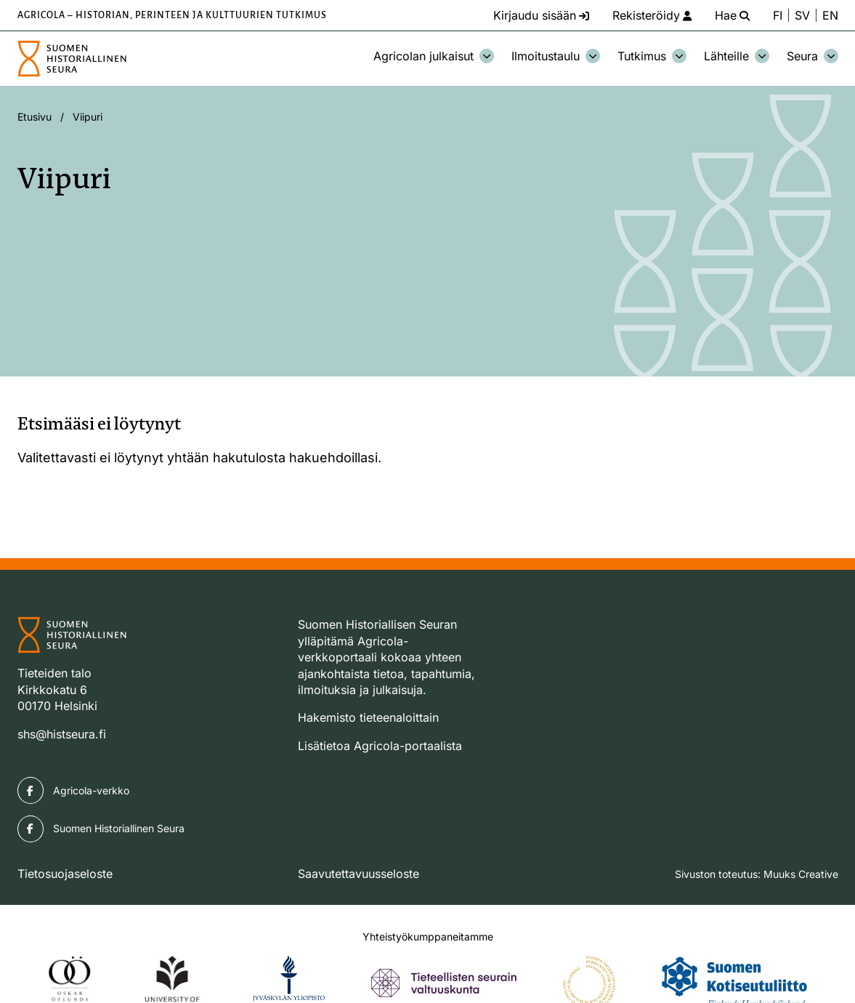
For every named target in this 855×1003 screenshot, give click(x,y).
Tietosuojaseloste (65, 873)
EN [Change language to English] (830, 15)
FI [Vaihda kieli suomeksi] (777, 15)
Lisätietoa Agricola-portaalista (380, 745)
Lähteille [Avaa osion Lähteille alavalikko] (736, 56)
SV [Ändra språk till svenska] (802, 15)
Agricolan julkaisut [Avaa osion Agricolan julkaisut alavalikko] (433, 56)
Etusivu (34, 116)
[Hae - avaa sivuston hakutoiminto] (732, 15)
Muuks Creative (800, 874)
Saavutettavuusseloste (358, 873)
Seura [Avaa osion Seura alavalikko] (812, 56)
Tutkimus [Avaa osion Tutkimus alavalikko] (651, 56)
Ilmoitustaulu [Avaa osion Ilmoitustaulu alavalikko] (555, 56)
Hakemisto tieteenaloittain (368, 717)
